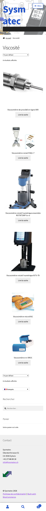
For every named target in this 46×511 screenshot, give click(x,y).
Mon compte (7, 507)
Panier (36, 505)
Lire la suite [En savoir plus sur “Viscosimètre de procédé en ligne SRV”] (23, 114)
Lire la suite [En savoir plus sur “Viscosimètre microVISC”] (23, 321)
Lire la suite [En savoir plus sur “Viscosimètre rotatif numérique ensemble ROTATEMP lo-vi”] (23, 220)
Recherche (23, 507)
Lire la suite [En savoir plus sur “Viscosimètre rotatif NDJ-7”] (23, 158)
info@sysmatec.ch (10, 462)
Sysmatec (14, 15)
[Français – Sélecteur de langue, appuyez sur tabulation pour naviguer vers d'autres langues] (16, 389)
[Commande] (16, 55)
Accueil (8, 38)
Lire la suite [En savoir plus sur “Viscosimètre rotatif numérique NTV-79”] (23, 280)
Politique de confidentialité (14, 494)
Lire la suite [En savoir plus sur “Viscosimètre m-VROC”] (23, 362)
